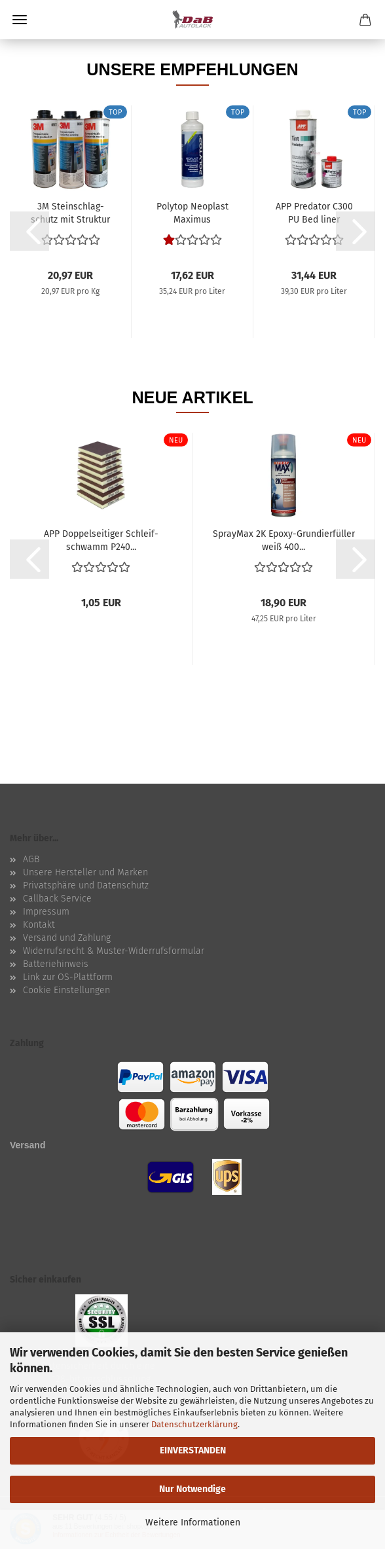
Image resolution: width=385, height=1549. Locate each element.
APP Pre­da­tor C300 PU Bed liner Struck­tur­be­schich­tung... (314, 212)
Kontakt (39, 924)
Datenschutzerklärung (194, 1424)
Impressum (46, 911)
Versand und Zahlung (67, 937)
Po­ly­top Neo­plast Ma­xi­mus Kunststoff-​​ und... (192, 212)
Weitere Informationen (192, 1522)
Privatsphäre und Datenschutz (86, 885)
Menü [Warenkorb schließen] (19, 19)
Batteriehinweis (55, 964)
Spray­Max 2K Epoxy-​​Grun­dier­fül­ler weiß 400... (284, 539)
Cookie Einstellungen (66, 990)
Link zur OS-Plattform (68, 977)
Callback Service (57, 898)
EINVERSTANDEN (193, 1450)
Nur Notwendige (192, 1489)
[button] (29, 231)
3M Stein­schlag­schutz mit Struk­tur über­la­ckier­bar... (70, 212)
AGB (31, 859)
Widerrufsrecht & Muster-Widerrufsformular (113, 951)
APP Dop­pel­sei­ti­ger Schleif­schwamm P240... (101, 539)
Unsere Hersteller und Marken (85, 872)
